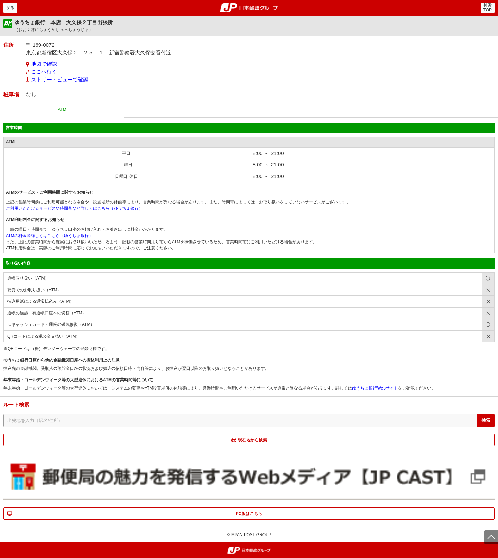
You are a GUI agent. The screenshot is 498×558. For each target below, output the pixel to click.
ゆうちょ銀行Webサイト (375, 388)
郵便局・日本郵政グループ (249, 7)
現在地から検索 (252, 440)
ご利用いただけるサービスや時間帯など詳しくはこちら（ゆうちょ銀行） (74, 208)
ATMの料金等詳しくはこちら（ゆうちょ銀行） (49, 235)
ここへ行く (44, 71)
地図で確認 (44, 64)
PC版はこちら (249, 513)
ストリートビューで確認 (59, 79)
